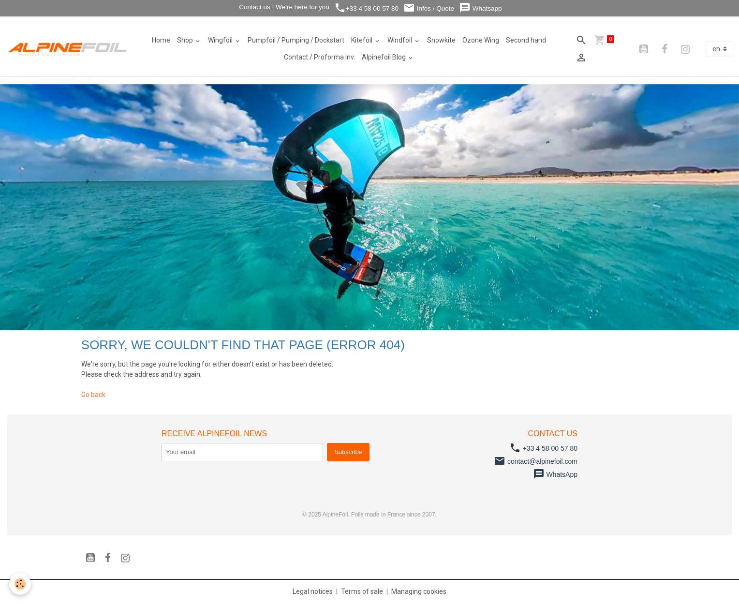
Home (161, 40)
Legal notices (313, 591)
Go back (93, 394)
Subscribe (348, 452)
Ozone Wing (480, 40)
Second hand (526, 40)
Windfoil (400, 40)
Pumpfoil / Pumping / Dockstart (296, 40)
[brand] (68, 49)
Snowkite (441, 40)
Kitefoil (362, 40)
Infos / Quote (428, 8)
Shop (185, 40)
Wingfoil (221, 40)
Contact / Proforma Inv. (319, 57)
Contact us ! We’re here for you (283, 7)
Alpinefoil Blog (384, 57)
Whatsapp (480, 8)
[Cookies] (20, 584)
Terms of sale (362, 591)
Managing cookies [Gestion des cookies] (418, 591)
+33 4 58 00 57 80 (366, 8)
